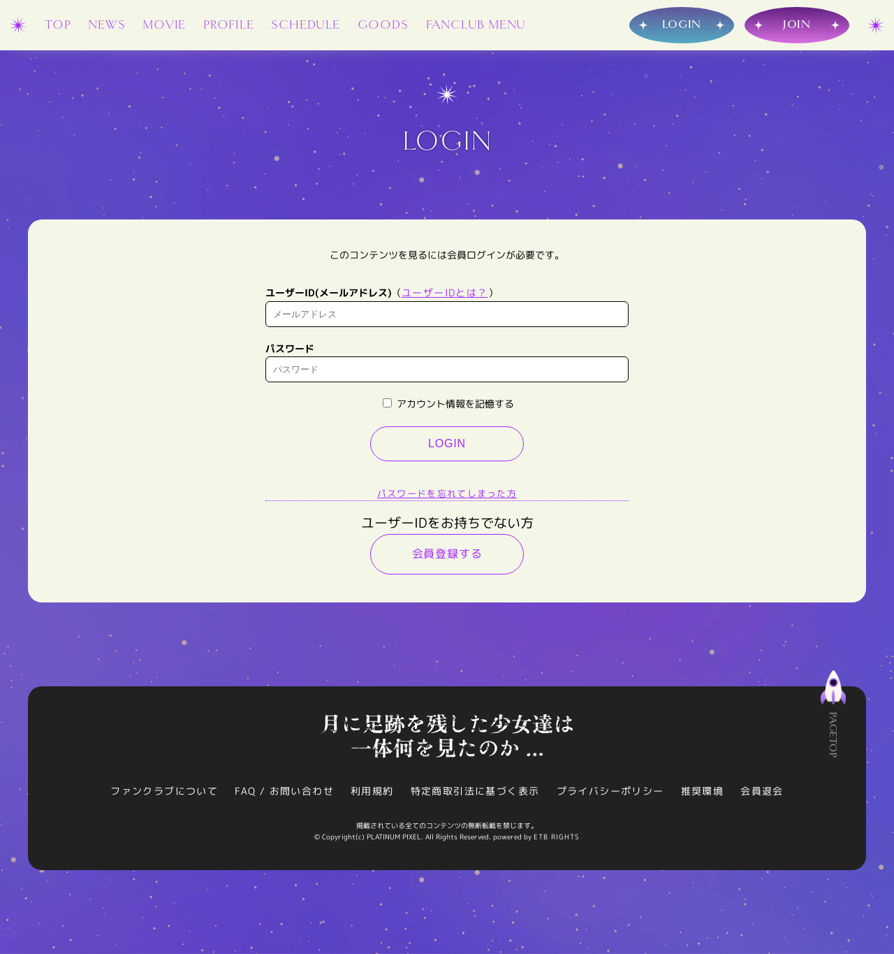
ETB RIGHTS (557, 836)
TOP (58, 24)
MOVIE (164, 24)
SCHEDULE (305, 24)
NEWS (106, 24)
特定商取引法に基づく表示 (475, 790)
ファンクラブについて (164, 790)
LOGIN (447, 443)
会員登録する (447, 553)
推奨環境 (702, 790)
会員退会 (762, 790)
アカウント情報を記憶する (448, 403)
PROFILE (228, 24)
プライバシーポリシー (610, 790)
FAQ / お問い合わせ (284, 790)
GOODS (383, 24)
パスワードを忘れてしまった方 (447, 493)
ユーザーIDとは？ (445, 292)
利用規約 (372, 790)
